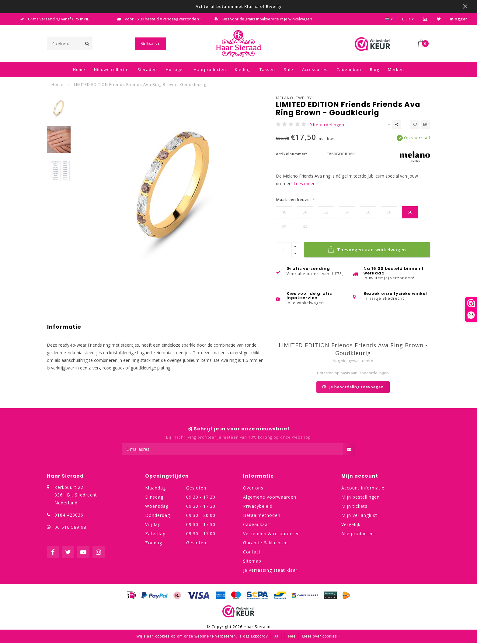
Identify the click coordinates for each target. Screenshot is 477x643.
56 (368, 212)
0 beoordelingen (326, 124)
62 (284, 226)
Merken (396, 69)
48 (284, 212)
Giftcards (150, 43)
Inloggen (459, 19)
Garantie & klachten (265, 543)
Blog (374, 69)
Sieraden (147, 69)
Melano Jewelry (294, 98)
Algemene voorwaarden (269, 497)
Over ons (253, 488)
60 (410, 212)
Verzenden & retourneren (271, 533)
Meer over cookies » (321, 636)
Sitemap (252, 561)
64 (305, 226)
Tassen (267, 69)
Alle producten (357, 533)
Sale (288, 69)
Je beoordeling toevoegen (353, 387)
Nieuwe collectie (111, 69)
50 (305, 212)
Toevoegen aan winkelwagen (367, 249)
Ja (276, 636)
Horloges (175, 69)
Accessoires (315, 69)
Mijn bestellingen (360, 497)
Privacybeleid (258, 506)
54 (347, 212)
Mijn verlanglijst (359, 515)
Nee (292, 636)
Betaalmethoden (261, 515)
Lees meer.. (305, 183)
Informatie (64, 326)
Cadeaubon (348, 69)
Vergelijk (350, 524)
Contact (252, 552)
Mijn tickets (354, 506)
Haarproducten (210, 69)
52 (326, 212)
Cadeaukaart (257, 524)
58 (389, 212)
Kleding (243, 69)
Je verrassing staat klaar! (271, 570)
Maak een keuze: (295, 199)
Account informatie (363, 488)
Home (79, 69)
